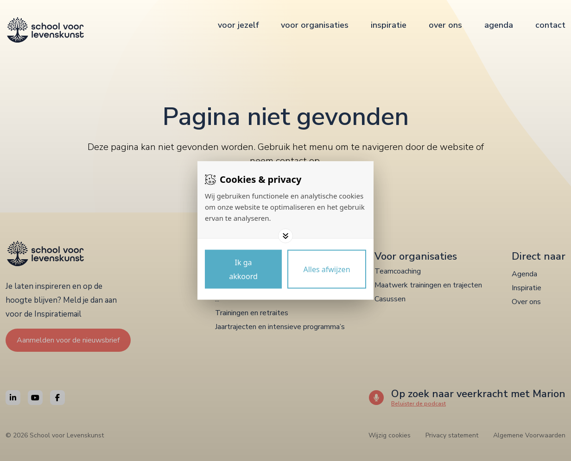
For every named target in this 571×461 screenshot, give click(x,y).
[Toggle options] (285, 236)
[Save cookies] (243, 269)
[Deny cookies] (326, 269)
